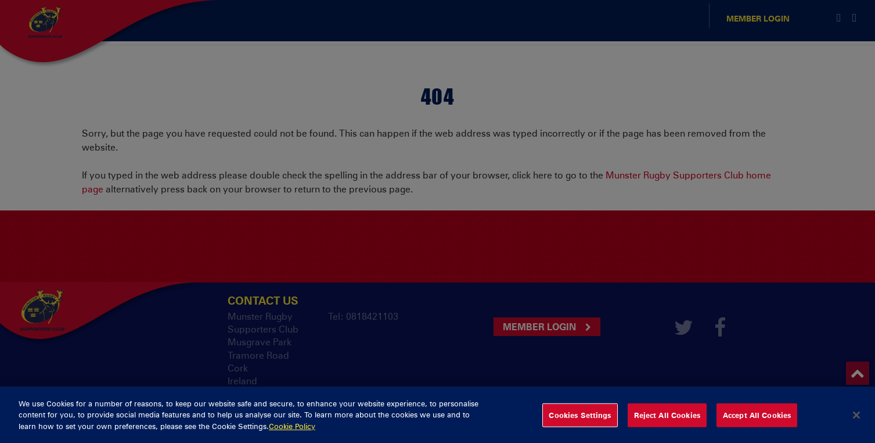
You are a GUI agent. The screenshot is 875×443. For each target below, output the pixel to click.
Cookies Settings (580, 421)
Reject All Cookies (667, 421)
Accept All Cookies (757, 421)
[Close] (856, 421)
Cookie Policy (292, 432)
